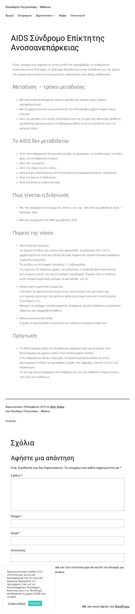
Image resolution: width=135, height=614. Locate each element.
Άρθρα (60, 406)
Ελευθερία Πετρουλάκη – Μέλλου (28, 7)
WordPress (122, 606)
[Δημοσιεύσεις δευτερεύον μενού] (54, 15)
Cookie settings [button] (17, 603)
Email (15, 533)
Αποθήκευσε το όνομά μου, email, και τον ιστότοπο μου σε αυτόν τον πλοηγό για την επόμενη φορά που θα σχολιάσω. (69, 570)
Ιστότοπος (18, 550)
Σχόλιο (16, 475)
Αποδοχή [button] (35, 603)
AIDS (53, 406)
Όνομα (16, 516)
